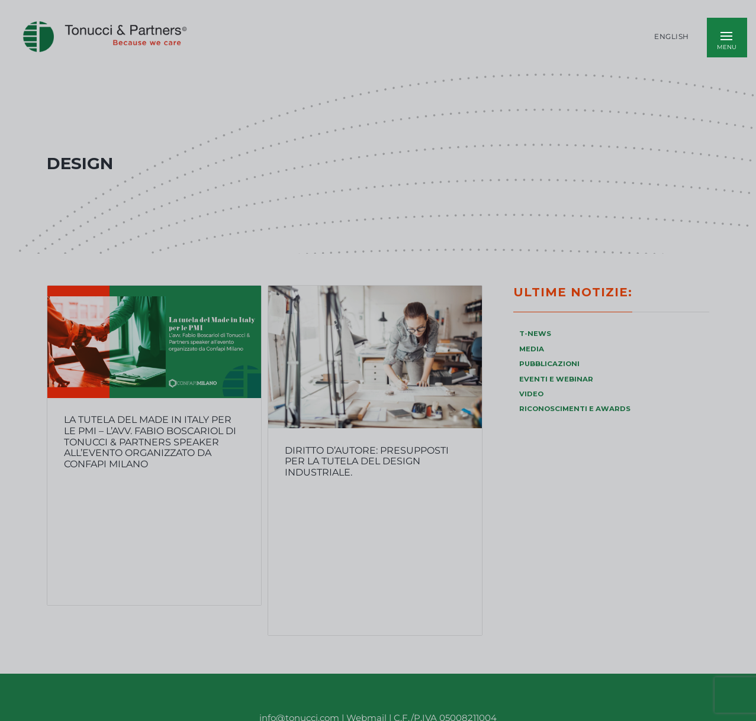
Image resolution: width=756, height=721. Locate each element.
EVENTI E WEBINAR (556, 379)
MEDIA (531, 349)
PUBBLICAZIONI (549, 364)
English (671, 36)
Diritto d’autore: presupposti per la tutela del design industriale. (367, 461)
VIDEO (531, 394)
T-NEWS (535, 333)
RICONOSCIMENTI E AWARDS (574, 409)
